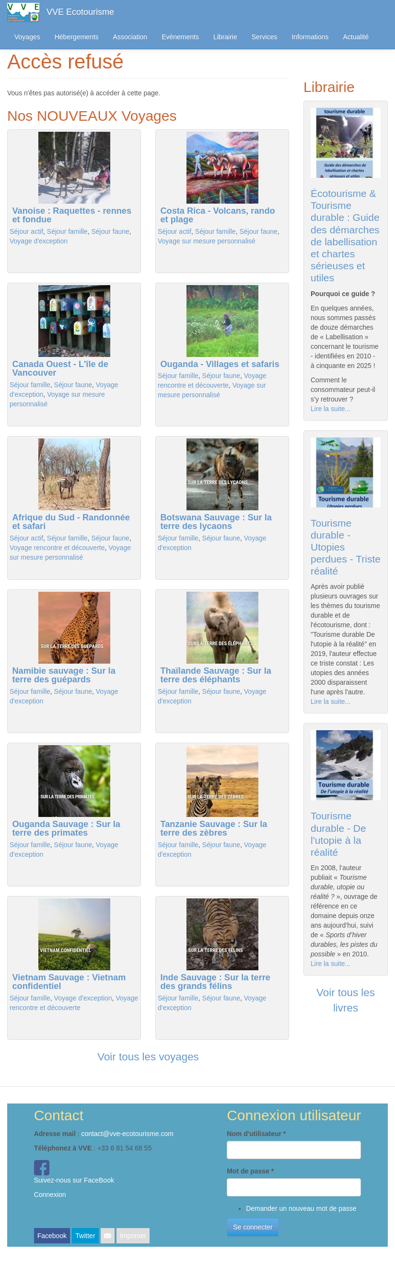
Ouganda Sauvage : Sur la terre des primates (66, 828)
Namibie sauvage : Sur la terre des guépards (63, 675)
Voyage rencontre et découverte (57, 548)
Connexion (50, 1194)
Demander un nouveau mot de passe (301, 1208)
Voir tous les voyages (148, 1057)
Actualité (356, 37)
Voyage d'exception (39, 241)
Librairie (225, 37)
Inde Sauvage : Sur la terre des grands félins (215, 982)
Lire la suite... (330, 409)
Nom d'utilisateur (256, 1134)
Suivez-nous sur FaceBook (74, 1180)
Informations (309, 37)
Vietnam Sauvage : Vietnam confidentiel (69, 982)
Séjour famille (67, 231)
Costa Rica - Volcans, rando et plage (217, 215)
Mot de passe (250, 1171)
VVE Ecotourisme (80, 12)
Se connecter (253, 1227)
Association (130, 37)
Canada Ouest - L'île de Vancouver (60, 368)
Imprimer (133, 1236)
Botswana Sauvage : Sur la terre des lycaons (215, 522)
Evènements (180, 37)
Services (265, 37)
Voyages (27, 37)
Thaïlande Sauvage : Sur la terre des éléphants (215, 675)
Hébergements (77, 37)
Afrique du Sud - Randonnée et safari (71, 522)
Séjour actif (26, 231)
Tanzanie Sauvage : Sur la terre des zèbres (213, 828)
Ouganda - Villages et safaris (219, 364)
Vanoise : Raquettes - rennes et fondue (71, 215)
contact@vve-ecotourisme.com (127, 1134)
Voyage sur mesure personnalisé (207, 241)
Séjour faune (110, 231)
